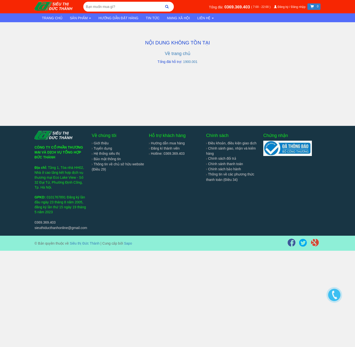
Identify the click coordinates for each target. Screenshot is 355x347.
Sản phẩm (80, 18)
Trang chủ (52, 18)
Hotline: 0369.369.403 (167, 153)
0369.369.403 (237, 7)
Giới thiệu (100, 143)
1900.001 (190, 62)
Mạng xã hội (178, 18)
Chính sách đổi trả (221, 158)
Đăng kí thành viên (164, 148)
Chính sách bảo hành (223, 169)
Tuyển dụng (102, 148)
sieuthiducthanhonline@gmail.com (61, 228)
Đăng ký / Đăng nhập (290, 7)
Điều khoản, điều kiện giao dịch (231, 143)
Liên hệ (205, 18)
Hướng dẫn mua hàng (167, 143)
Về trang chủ (177, 53)
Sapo (128, 243)
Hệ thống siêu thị (106, 153)
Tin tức (153, 18)
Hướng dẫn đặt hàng (118, 18)
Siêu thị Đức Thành (85, 243)
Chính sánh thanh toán (224, 164)
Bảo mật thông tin (106, 159)
